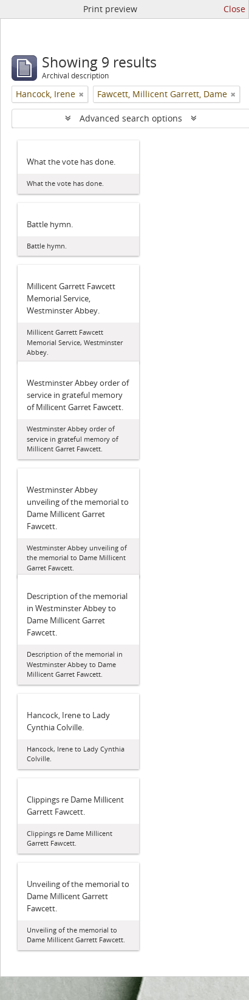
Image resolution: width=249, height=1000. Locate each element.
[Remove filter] (81, 94)
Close (234, 9)
